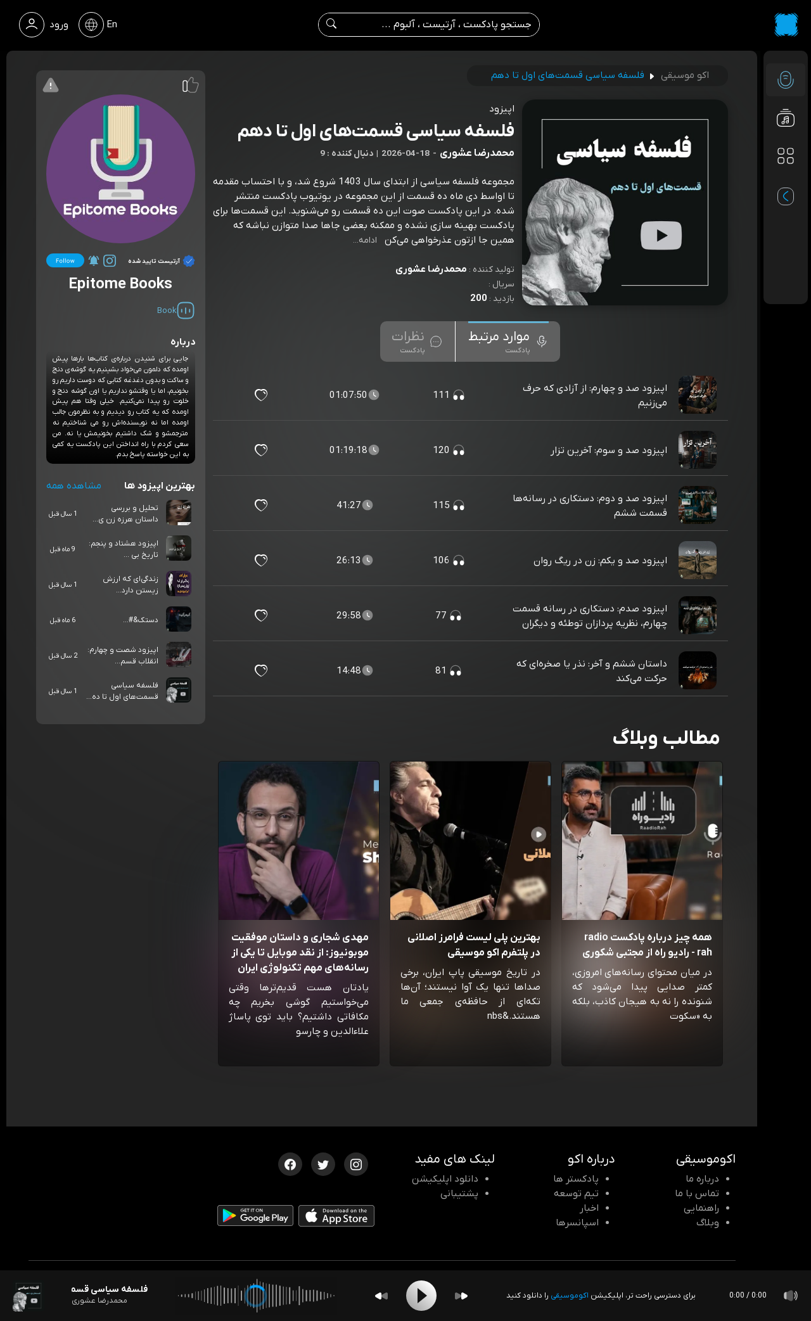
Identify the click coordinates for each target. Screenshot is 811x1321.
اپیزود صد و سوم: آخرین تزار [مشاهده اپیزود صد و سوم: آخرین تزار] (609, 450)
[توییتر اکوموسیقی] (323, 1163)
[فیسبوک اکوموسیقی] (290, 1163)
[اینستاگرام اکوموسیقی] (356, 1163)
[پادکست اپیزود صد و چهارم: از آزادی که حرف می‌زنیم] (699, 395)
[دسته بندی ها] (785, 156)
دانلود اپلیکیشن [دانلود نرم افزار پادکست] (445, 1179)
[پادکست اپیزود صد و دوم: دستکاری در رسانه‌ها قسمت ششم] (699, 505)
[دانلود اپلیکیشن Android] (255, 1218)
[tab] (508, 341)
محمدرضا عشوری (431, 269)
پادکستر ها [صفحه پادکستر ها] (576, 1179)
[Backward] (381, 1296)
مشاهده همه (73, 486)
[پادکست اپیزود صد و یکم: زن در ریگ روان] (699, 560)
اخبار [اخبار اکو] (589, 1208)
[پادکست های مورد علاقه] (785, 181)
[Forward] (461, 1296)
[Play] (421, 1295)
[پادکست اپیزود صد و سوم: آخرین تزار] (699, 450)
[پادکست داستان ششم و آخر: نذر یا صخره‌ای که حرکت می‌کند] (699, 671)
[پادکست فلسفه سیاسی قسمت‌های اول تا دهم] (28, 1295)
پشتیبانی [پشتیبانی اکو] (459, 1193)
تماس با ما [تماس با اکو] (697, 1193)
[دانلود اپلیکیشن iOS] (336, 1219)
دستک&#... (140, 620)
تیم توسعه (576, 1193)
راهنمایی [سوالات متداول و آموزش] (701, 1208)
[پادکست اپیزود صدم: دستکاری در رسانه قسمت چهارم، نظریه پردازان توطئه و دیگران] (699, 615)
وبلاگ (707, 1222)
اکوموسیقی (570, 1296)
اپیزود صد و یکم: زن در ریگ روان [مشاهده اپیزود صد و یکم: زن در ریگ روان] (600, 560)
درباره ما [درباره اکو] (702, 1179)
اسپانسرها (577, 1222)
